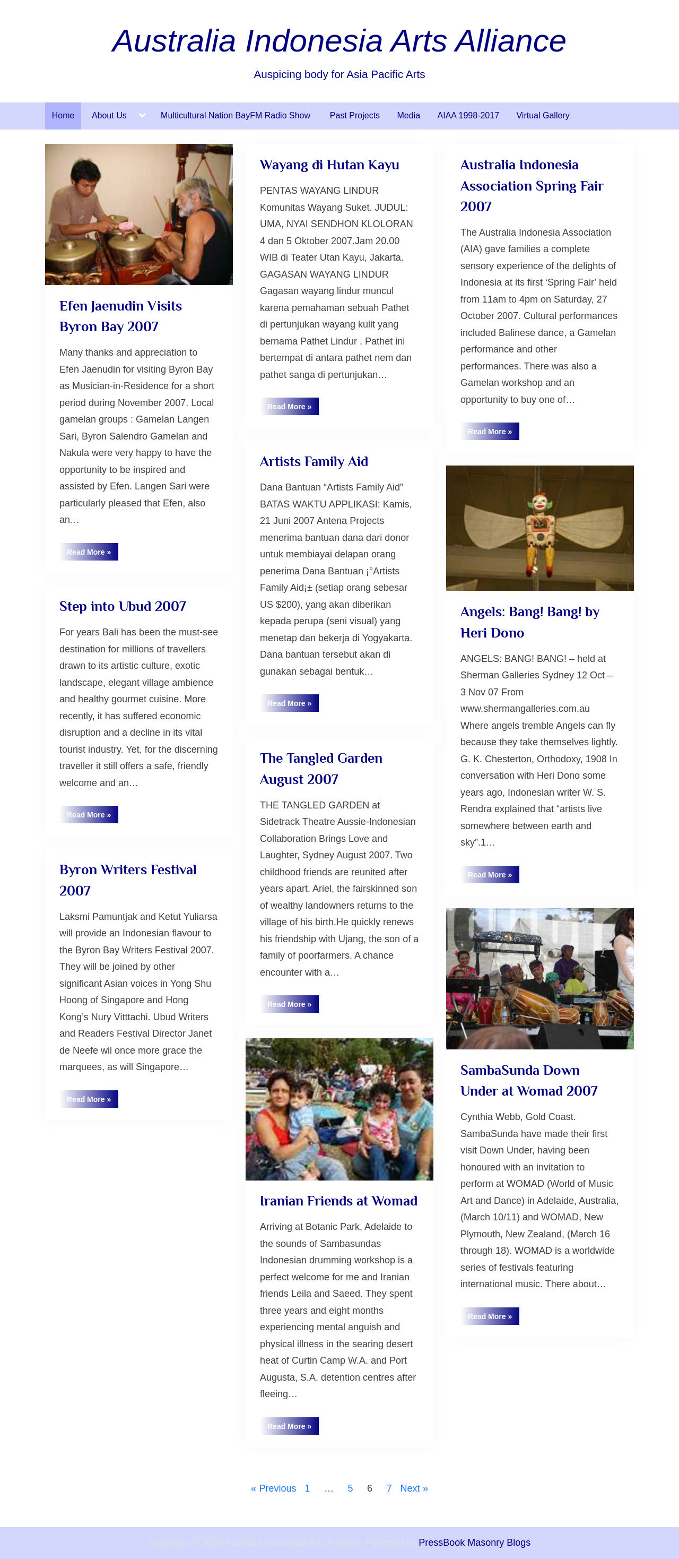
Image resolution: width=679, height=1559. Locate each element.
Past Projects (355, 115)
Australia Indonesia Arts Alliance (339, 40)
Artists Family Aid (314, 461)
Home (63, 115)
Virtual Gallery (542, 115)
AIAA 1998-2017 (469, 115)
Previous (277, 1488)
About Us (109, 115)
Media (409, 115)
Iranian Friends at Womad (338, 1201)
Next (410, 1488)
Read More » (92, 554)
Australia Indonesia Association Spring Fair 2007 (532, 185)
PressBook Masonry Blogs (474, 1542)
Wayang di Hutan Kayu (329, 165)
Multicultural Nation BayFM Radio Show (236, 115)
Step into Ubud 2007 (122, 606)
